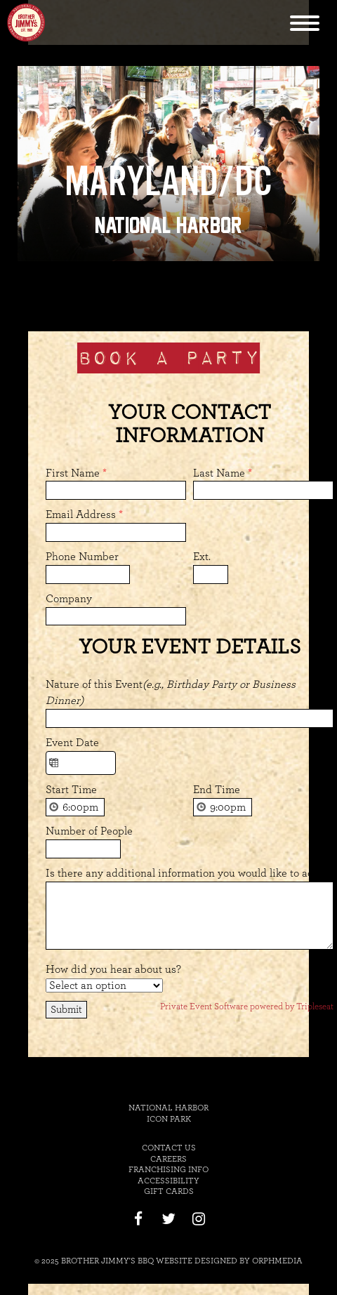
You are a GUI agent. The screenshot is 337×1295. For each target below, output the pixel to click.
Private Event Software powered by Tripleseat (246, 1006)
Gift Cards (169, 1191)
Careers (168, 1159)
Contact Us (169, 1147)
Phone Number (82, 556)
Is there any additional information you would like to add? (185, 873)
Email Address (84, 514)
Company (69, 598)
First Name (76, 473)
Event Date (72, 742)
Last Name (222, 473)
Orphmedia (277, 1260)
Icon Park (169, 1119)
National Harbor (168, 225)
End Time (216, 789)
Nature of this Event (171, 692)
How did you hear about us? (113, 969)
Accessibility (168, 1180)
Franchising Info (168, 1169)
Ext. (202, 556)
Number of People (89, 831)
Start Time (71, 789)
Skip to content (205, 8)
